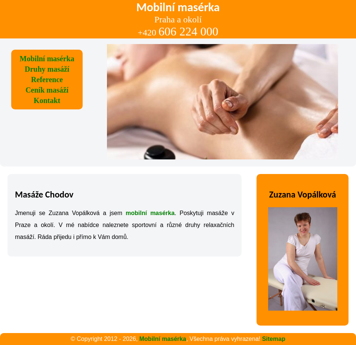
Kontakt (47, 100)
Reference (47, 79)
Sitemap (273, 339)
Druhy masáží (47, 69)
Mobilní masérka (47, 59)
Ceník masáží (46, 90)
